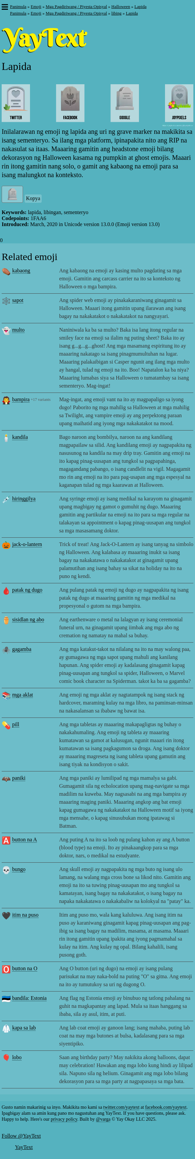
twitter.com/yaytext (121, 1107)
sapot (17, 300)
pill (15, 724)
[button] (4, 7)
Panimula (18, 6)
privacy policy (64, 1119)
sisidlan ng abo (28, 619)
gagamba (21, 649)
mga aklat (22, 695)
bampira (20, 399)
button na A (24, 839)
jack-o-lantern (27, 544)
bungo (18, 869)
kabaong (21, 270)
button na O (24, 968)
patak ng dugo (27, 590)
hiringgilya (23, 498)
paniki (18, 778)
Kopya (33, 198)
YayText (24, 1147)
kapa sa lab (24, 1027)
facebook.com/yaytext (165, 1107)
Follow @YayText (21, 1136)
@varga (103, 1119)
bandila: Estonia (29, 998)
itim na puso (25, 915)
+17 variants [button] (41, 399)
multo (18, 330)
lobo (16, 1057)
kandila (20, 437)
